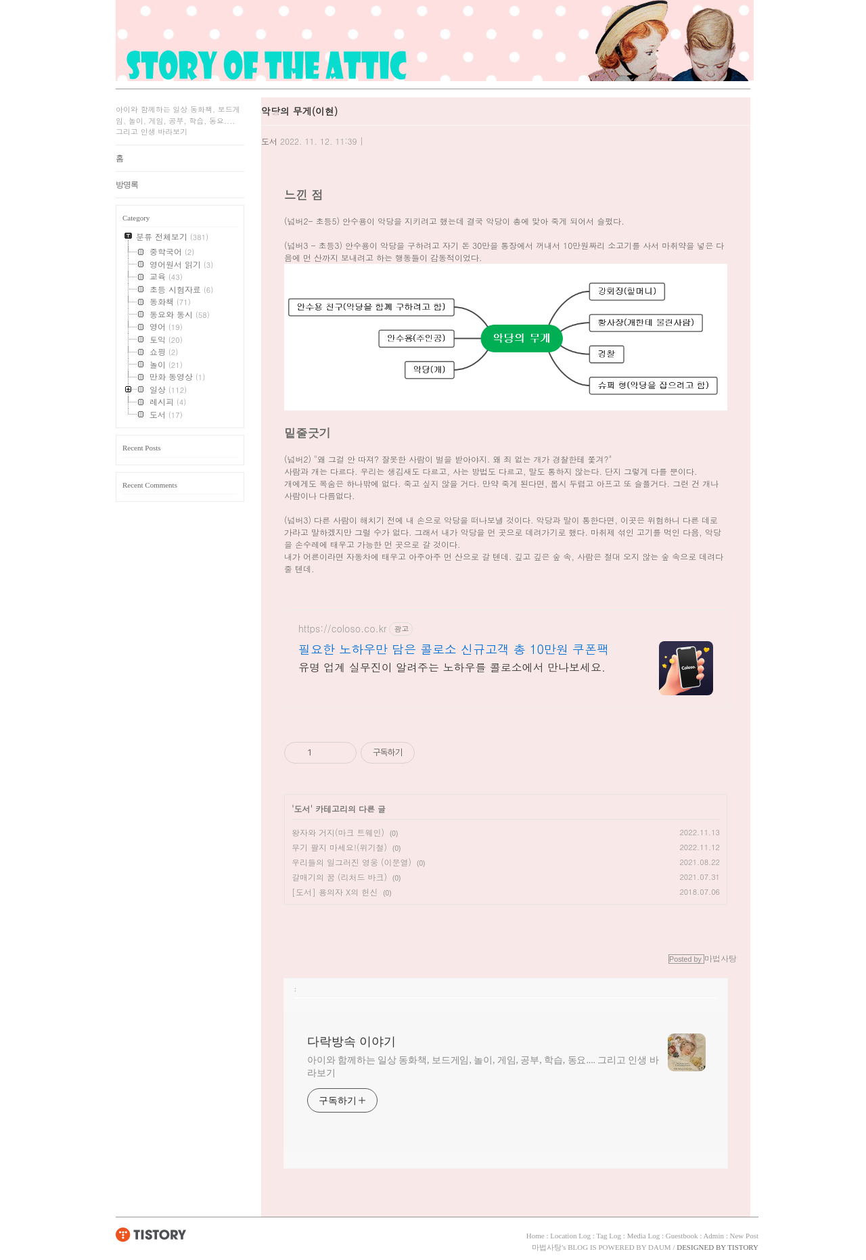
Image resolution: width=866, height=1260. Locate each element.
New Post (744, 1236)
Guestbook (682, 1236)
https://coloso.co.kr (342, 628)
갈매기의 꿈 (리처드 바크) (339, 877)
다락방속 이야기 (351, 1041)
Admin (713, 1236)
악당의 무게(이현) (299, 111)
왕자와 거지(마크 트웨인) (338, 832)
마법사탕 (547, 1247)
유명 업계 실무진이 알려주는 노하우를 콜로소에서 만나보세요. (452, 667)
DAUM (659, 1247)
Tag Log (608, 1236)
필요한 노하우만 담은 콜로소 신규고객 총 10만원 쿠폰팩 (453, 649)
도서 (269, 141)
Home (535, 1236)
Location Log (570, 1236)
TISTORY (151, 1234)
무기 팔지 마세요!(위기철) (339, 847)
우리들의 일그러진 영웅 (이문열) (351, 862)
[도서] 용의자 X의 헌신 (335, 891)
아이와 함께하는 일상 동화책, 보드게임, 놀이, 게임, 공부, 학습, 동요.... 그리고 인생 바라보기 (483, 1066)
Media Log (643, 1236)
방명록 (127, 184)
